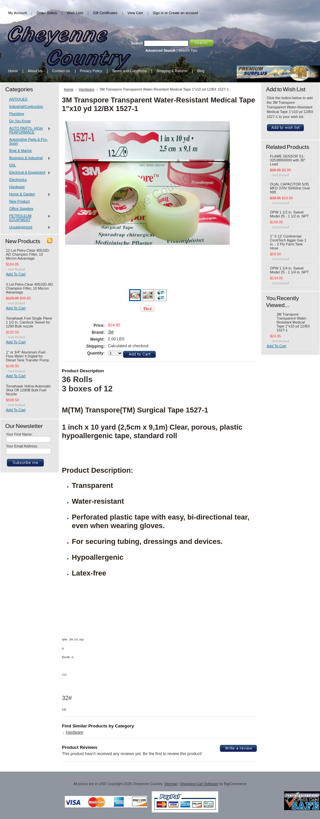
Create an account (183, 13)
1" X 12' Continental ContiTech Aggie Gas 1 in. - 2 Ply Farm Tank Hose (288, 242)
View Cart (135, 13)
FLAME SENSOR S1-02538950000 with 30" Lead (288, 160)
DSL (12, 165)
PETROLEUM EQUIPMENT (28, 218)
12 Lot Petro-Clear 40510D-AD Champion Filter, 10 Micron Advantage (28, 254)
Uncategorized (28, 227)
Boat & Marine (20, 151)
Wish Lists (75, 13)
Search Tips (187, 50)
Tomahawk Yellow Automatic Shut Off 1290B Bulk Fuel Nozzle (28, 390)
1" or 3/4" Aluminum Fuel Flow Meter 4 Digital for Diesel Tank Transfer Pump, (28, 356)
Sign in (158, 13)
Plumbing (16, 114)
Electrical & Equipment (28, 172)
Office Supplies (21, 209)
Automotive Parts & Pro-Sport (28, 141)
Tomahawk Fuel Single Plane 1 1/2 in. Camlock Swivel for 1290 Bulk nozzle (29, 322)
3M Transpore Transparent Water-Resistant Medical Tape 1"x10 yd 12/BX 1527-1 (293, 322)
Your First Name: (19, 434)
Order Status (47, 13)
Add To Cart (16, 274)
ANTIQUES (18, 99)
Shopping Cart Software (199, 784)
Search (137, 43)
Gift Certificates (105, 13)
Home (68, 89)
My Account (17, 13)
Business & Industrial (28, 158)
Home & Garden (28, 194)
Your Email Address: (22, 446)
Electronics (18, 180)
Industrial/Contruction (26, 106)
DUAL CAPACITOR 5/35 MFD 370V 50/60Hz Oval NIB (290, 188)
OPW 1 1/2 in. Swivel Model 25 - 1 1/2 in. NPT (289, 214)
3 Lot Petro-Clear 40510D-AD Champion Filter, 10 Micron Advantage (29, 288)
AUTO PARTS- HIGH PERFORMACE (28, 130)
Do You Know (20, 121)
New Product (19, 201)
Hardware (17, 187)
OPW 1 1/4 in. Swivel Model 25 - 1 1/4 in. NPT (289, 270)
